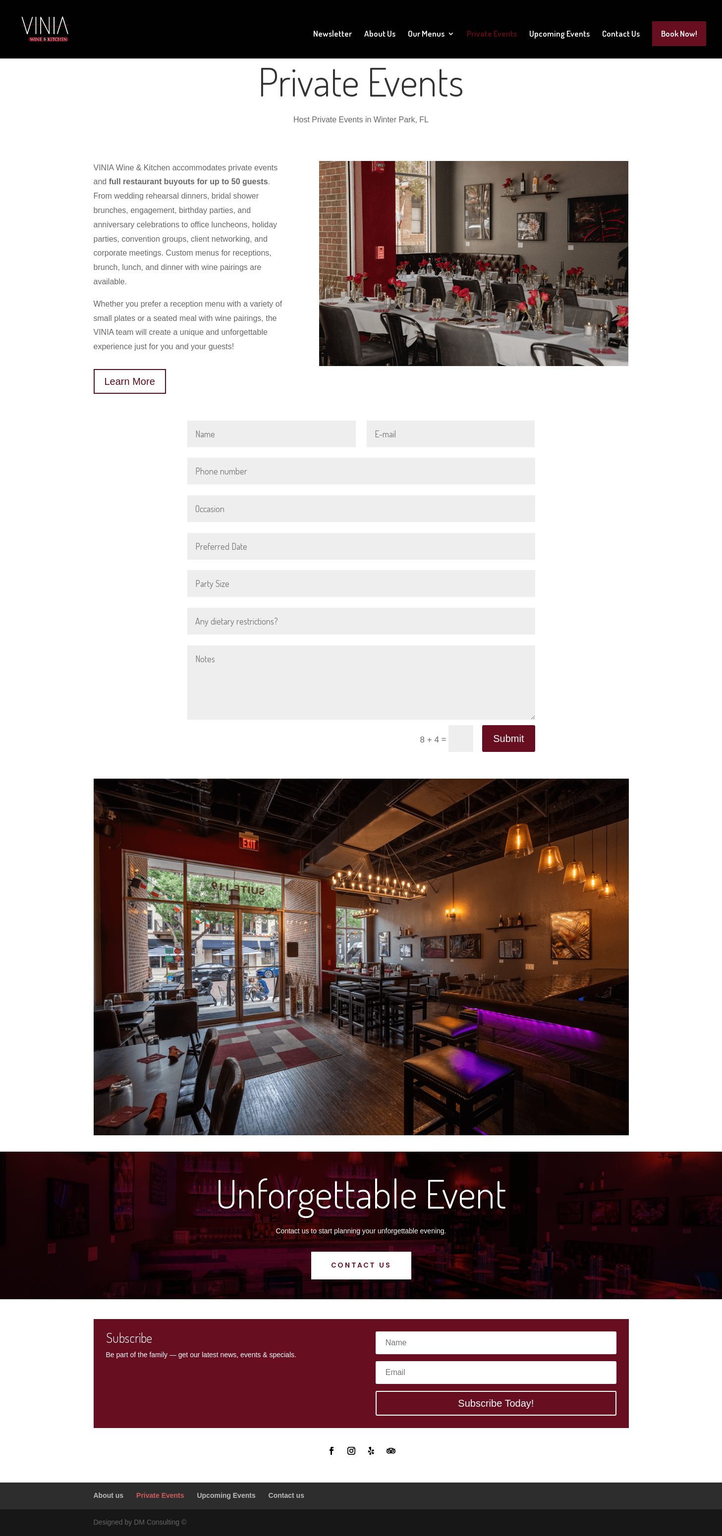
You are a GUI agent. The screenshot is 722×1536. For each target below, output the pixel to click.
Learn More (130, 381)
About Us (379, 34)
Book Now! (679, 33)
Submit (508, 738)
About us (109, 1495)
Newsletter (332, 34)
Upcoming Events (559, 34)
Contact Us (621, 34)
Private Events (492, 34)
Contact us (361, 1265)
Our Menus (426, 34)
